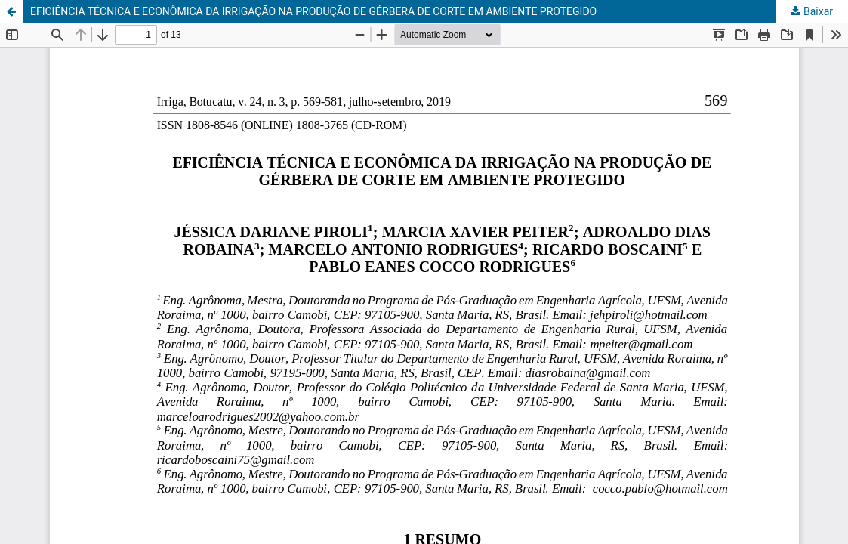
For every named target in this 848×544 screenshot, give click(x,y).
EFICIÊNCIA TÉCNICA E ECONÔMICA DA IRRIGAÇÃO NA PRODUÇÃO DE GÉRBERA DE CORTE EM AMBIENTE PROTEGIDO (313, 11)
